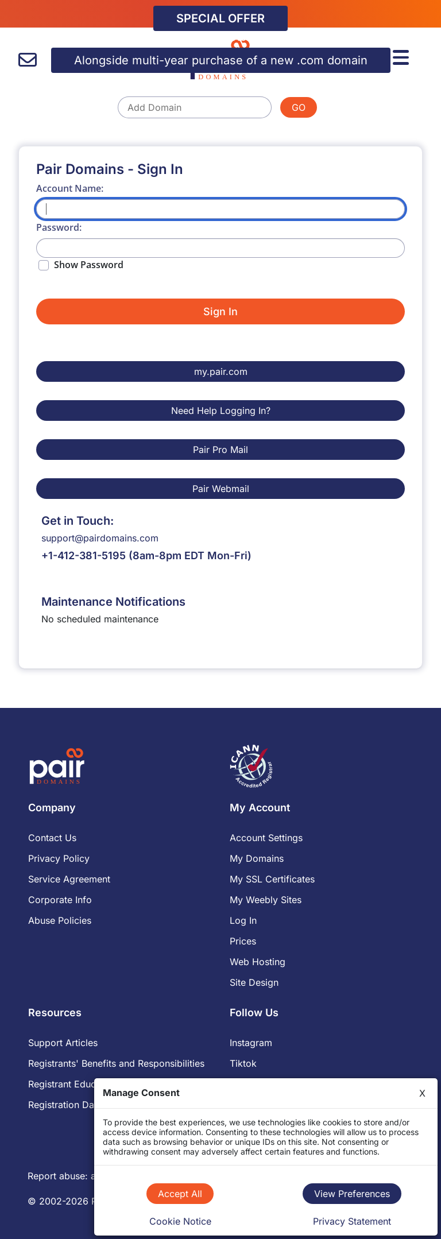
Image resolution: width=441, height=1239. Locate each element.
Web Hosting (257, 961)
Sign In (220, 311)
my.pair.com (220, 371)
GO (298, 107)
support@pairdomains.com (99, 538)
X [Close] (422, 1093)
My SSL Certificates (272, 879)
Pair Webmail (220, 488)
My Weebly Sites (265, 899)
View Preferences (352, 1193)
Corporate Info (60, 899)
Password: (59, 227)
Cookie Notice (180, 1221)
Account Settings (266, 837)
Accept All (180, 1193)
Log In (243, 920)
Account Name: (69, 188)
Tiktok (243, 1063)
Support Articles (63, 1042)
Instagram (251, 1042)
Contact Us (52, 837)
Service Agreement (69, 879)
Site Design (254, 982)
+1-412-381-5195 (83, 555)
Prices (243, 941)
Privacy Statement (352, 1221)
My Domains (257, 858)
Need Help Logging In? (220, 410)
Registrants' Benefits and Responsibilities (116, 1063)
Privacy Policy (59, 858)
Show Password (88, 264)
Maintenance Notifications (113, 602)
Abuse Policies (59, 920)
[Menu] (402, 56)
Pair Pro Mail (220, 449)
